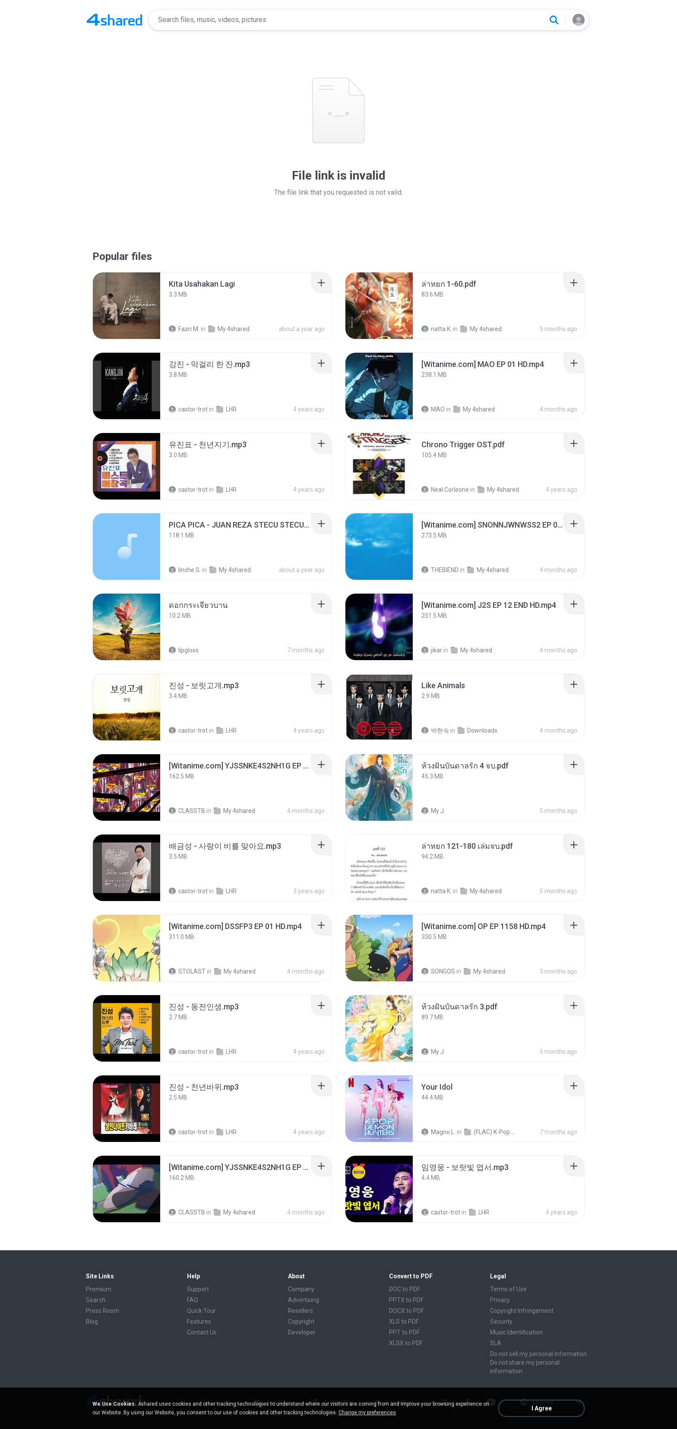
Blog (92, 1321)
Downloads (477, 730)
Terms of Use (508, 1289)
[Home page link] (114, 20)
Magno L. (438, 1132)
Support (198, 1289)
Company (301, 1289)
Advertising (303, 1299)
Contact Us (202, 1332)
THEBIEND (440, 569)
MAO (433, 409)
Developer (302, 1332)
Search (95, 1299)
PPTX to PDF (406, 1299)
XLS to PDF (404, 1321)
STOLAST (187, 971)
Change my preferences (367, 1413)
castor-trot (188, 409)
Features (199, 1321)
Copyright (301, 1321)
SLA (495, 1343)
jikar (431, 650)
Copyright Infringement (522, 1310)
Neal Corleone (445, 489)
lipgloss (184, 650)
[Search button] (554, 19)
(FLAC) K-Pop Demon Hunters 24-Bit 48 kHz (491, 1132)
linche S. (185, 569)
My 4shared (229, 329)
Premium (98, 1289)
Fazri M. (184, 329)
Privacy (500, 1299)
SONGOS (438, 971)
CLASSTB (187, 810)
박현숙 (435, 730)
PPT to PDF (404, 1332)
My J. (433, 810)
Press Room (102, 1310)
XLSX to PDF (406, 1343)
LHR (226, 409)
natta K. (436, 329)
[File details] (126, 305)
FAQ (192, 1299)
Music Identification (516, 1332)
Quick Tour (201, 1310)
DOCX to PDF (406, 1310)
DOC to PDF (404, 1289)
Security (501, 1321)
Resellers (300, 1310)
